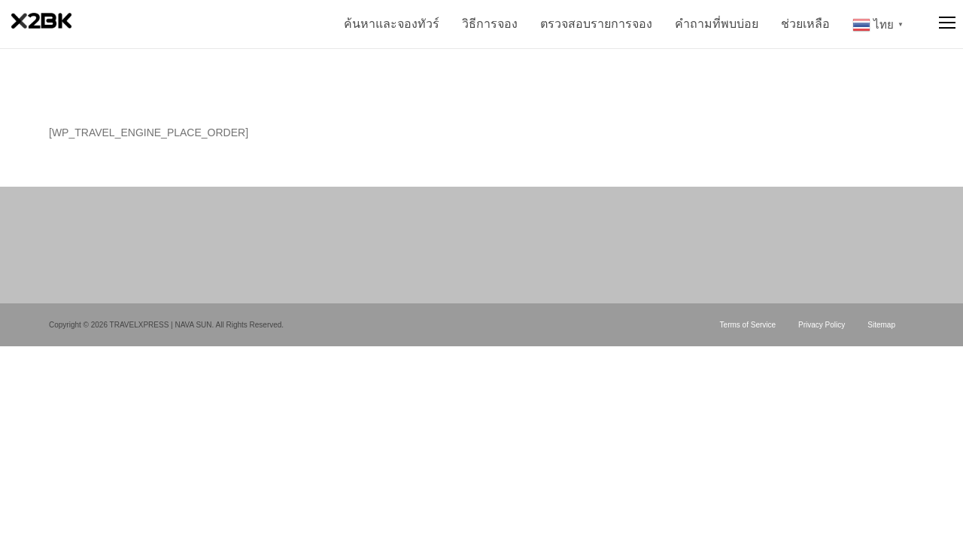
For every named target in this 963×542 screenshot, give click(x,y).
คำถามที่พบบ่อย (716, 23)
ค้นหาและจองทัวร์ (391, 23)
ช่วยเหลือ (805, 23)
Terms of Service (748, 325)
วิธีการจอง (490, 23)
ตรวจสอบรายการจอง (596, 23)
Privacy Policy (821, 325)
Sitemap (881, 325)
